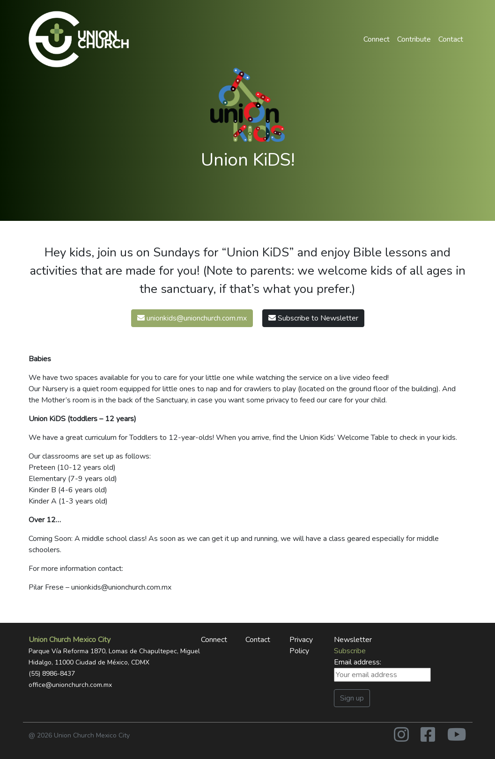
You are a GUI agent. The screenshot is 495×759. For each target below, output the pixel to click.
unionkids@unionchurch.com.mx (192, 318)
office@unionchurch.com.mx (70, 684)
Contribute (414, 39)
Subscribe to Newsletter (313, 318)
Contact (450, 39)
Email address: (382, 669)
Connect (376, 39)
